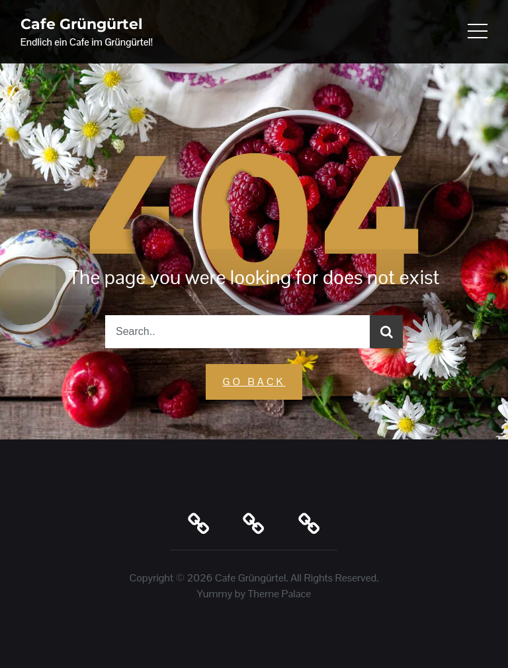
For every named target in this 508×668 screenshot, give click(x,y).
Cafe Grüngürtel (82, 24)
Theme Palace (280, 594)
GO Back (253, 382)
